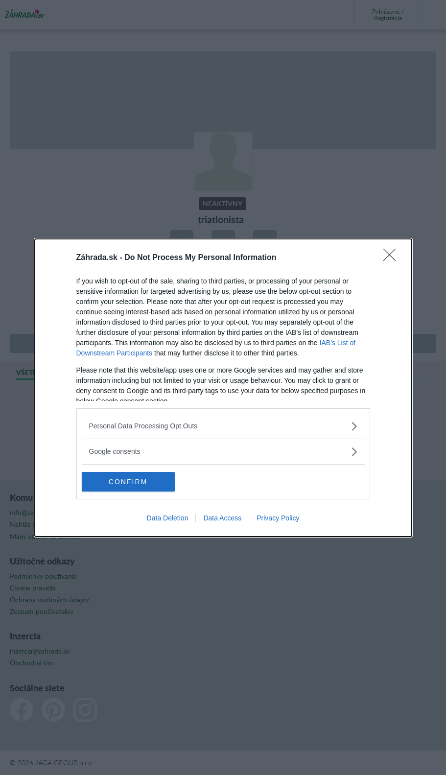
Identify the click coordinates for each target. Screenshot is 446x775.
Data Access (222, 518)
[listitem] (223, 426)
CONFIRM (128, 482)
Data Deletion (167, 518)
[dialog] (223, 388)
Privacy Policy (278, 518)
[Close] (392, 258)
